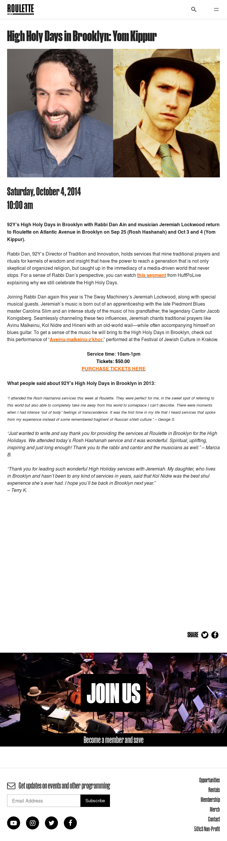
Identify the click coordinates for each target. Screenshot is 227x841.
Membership (210, 799)
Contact (214, 819)
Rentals (214, 790)
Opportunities (209, 780)
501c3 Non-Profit (207, 829)
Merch (215, 809)
